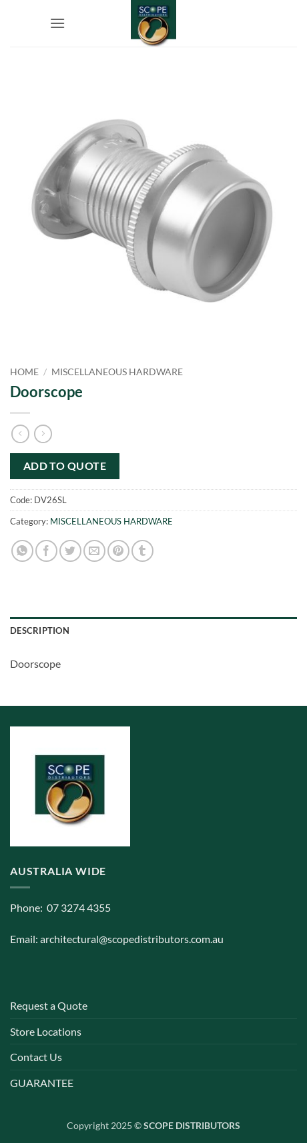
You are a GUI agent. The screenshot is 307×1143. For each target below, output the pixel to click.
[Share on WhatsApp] (22, 551)
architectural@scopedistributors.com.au (132, 938)
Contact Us (36, 1056)
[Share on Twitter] (70, 551)
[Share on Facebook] (46, 551)
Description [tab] (39, 630)
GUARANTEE (41, 1082)
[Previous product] (43, 434)
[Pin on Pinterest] (118, 551)
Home (24, 372)
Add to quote (65, 466)
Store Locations (45, 1031)
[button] (57, 23)
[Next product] (20, 434)
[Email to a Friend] (94, 551)
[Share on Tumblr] (142, 551)
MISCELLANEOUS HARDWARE (117, 372)
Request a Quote (48, 1005)
